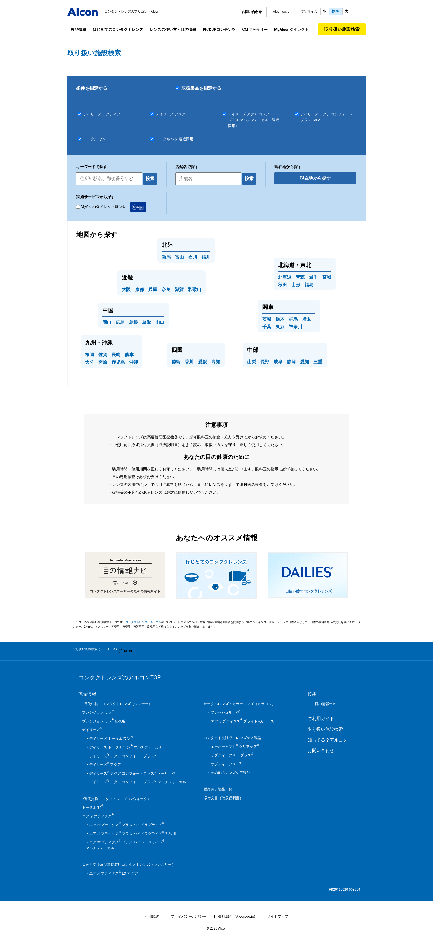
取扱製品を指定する (198, 88)
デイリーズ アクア (170, 114)
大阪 (126, 289)
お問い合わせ (252, 12)
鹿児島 (118, 362)
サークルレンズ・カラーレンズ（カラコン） (239, 704)
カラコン (155, 622)
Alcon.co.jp (281, 12)
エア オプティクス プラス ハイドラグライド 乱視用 (132, 834)
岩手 (313, 277)
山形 (295, 284)
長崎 (116, 354)
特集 (312, 693)
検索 (150, 178)
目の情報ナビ (325, 704)
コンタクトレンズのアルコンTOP (119, 677)
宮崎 (102, 362)
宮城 (326, 277)
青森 (300, 277)
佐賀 (102, 354)
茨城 (266, 319)
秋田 (282, 284)
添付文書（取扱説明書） (223, 798)
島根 (133, 322)
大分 (89, 362)
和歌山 (194, 289)
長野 (264, 361)
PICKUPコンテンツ (219, 29)
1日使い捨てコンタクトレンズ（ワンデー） (117, 704)
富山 (179, 257)
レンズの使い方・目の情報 (173, 29)
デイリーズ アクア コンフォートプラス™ (122, 756)
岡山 (106, 322)
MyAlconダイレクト (291, 29)
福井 (206, 257)
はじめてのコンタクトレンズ (118, 29)
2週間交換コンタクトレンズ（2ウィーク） (116, 799)
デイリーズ (92, 730)
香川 (189, 361)
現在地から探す (315, 178)
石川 (192, 257)
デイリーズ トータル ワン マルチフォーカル (125, 747)
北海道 (284, 277)
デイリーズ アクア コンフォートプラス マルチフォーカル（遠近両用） (254, 120)
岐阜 (278, 361)
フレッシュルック (226, 712)
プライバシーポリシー (189, 916)
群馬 (293, 319)
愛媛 (202, 361)
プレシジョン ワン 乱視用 (103, 721)
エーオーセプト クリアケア (235, 747)
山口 (159, 322)
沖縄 (133, 362)
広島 (120, 322)
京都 (139, 289)
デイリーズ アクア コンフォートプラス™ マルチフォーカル (137, 782)
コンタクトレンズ (136, 622)
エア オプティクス (98, 816)
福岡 (89, 354)
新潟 (166, 257)
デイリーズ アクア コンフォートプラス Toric (326, 117)
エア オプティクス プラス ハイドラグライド (126, 825)
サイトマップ (277, 916)
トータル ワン (94, 139)
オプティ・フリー (226, 764)
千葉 (266, 326)
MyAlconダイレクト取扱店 (111, 206)
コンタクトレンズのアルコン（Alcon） (133, 12)
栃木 (280, 319)
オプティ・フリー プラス (232, 755)
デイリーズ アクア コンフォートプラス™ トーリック (132, 773)
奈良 (166, 289)
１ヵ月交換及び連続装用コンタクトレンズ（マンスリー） (128, 864)
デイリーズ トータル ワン (111, 739)
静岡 (291, 361)
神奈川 (295, 326)
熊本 (129, 354)
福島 (309, 284)
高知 (215, 361)
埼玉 (306, 319)
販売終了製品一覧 (218, 789)
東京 (280, 326)
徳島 (175, 361)
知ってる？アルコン (327, 740)
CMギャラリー (254, 29)
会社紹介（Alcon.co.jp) (236, 916)
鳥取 (146, 322)
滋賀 (179, 289)
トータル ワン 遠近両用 (174, 139)
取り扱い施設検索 (342, 29)
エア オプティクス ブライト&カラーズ (242, 721)
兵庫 (152, 289)
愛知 (304, 361)
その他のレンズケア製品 (230, 773)
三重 (317, 361)
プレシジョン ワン (98, 712)
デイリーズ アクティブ (101, 114)
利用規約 (152, 916)
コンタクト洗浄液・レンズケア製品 (232, 738)
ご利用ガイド (321, 718)
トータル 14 (93, 807)
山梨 (251, 361)
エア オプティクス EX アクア (113, 873)
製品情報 (78, 29)
